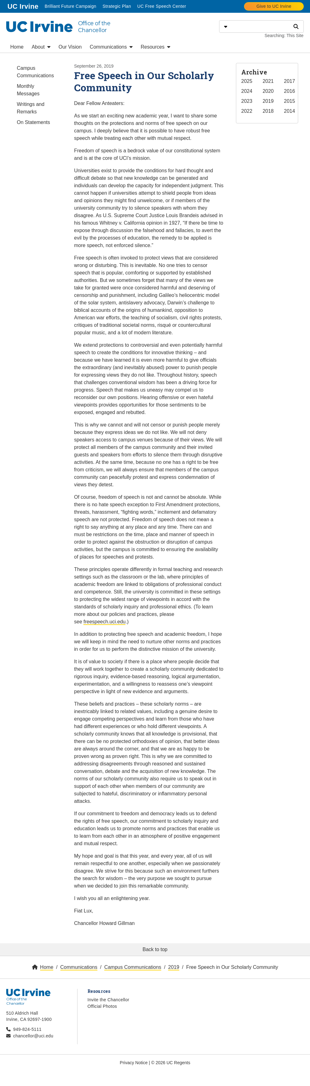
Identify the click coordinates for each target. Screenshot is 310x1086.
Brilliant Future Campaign (70, 6)
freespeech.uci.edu (104, 621)
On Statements (33, 122)
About (41, 47)
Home (17, 47)
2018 (268, 111)
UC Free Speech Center (161, 6)
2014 (289, 111)
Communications (111, 47)
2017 (289, 81)
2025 (246, 81)
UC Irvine (23, 5)
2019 (268, 101)
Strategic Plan (116, 6)
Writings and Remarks (31, 108)
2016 (289, 91)
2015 (289, 101)
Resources (155, 47)
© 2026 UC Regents (170, 1062)
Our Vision (70, 47)
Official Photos (102, 1006)
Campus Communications (35, 71)
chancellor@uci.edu (33, 1035)
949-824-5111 (27, 1029)
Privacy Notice (134, 1062)
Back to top (155, 949)
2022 (246, 111)
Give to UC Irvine (273, 6)
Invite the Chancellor (108, 999)
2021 (268, 81)
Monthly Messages (28, 89)
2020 (268, 91)
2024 (246, 91)
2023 (246, 101)
